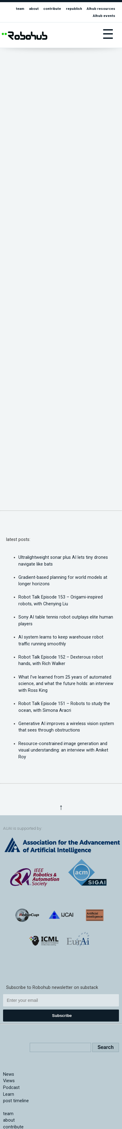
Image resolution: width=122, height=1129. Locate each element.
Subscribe (62, 1015)
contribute (52, 8)
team (20, 8)
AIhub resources (101, 8)
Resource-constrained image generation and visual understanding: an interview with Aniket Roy (63, 750)
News (8, 1074)
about (34, 8)
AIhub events (104, 16)
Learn (8, 1094)
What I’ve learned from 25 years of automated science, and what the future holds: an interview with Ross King (65, 684)
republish (74, 8)
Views (9, 1080)
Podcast (11, 1087)
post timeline (16, 1100)
